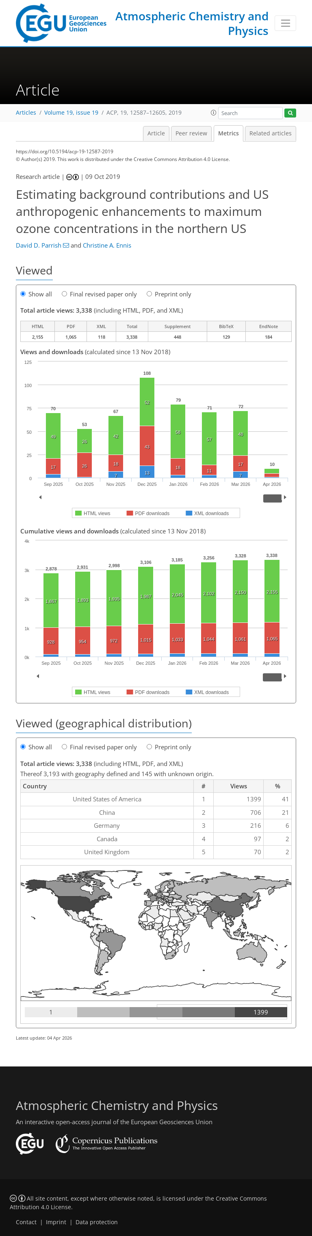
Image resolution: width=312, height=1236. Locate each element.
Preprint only (169, 294)
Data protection (97, 1222)
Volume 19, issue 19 (71, 112)
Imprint (56, 1222)
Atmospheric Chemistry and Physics (192, 23)
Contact (26, 1222)
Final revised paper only (99, 294)
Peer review (191, 133)
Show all (36, 294)
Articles (26, 112)
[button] (214, 112)
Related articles (270, 133)
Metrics (228, 133)
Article (156, 133)
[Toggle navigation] (285, 23)
